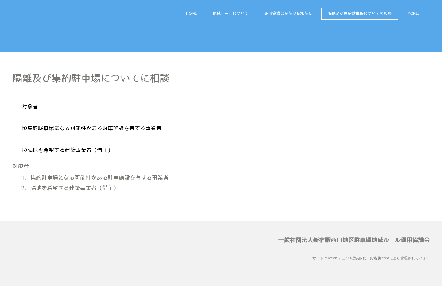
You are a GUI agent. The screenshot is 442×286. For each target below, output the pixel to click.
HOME (191, 13)
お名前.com (379, 258)
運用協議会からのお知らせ (288, 13)
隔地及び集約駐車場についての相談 (360, 13)
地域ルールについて (231, 13)
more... (414, 13)
